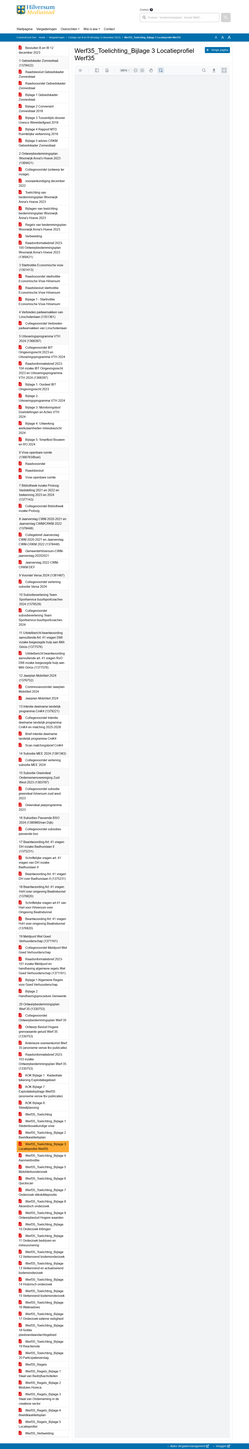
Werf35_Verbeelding (36, 1433)
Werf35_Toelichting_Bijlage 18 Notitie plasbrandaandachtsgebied (41, 1330)
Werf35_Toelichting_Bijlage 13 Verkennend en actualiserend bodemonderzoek (41, 1268)
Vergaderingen (46, 29)
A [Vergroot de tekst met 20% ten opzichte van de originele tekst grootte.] (222, 37)
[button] (226, 17)
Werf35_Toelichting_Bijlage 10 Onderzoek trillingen (41, 1227)
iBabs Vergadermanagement (189, 1446)
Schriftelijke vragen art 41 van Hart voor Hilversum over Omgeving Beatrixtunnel (42, 907)
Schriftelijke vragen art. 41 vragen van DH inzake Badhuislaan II (40, 862)
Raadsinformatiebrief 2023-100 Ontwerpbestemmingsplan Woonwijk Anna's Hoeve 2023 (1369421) (41, 250)
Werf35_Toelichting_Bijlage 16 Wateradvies (41, 1305)
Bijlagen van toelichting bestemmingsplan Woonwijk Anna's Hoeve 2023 (38, 213)
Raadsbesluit (31, 470)
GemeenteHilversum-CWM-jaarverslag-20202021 (41, 553)
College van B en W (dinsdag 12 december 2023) (94, 37)
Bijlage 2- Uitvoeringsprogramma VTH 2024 (42, 398)
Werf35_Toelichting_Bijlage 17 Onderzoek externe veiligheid (41, 1316)
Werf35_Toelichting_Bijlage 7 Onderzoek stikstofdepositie (42, 1192)
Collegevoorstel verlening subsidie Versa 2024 (40, 584)
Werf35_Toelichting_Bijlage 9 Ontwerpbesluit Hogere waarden (42, 1215)
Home (42, 37)
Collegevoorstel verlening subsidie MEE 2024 (40, 762)
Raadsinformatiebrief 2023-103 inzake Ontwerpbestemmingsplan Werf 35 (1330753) (42, 1061)
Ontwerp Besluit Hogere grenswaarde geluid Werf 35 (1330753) (38, 1031)
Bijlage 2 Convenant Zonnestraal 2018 (36, 109)
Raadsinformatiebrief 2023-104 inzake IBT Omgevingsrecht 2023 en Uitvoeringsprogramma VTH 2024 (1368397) (41, 370)
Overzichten (69, 29)
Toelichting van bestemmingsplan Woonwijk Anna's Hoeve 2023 (38, 197)
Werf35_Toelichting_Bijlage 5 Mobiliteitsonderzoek (42, 1169)
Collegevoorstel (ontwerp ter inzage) (41, 172)
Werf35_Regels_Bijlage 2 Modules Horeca (40, 1385)
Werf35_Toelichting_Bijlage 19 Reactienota (41, 1344)
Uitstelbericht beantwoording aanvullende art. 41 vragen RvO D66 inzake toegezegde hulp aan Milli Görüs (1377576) (42, 660)
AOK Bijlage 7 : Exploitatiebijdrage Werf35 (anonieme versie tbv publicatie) (41, 1091)
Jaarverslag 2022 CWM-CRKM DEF (39, 565)
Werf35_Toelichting (35, 1114)
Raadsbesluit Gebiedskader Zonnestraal (41, 74)
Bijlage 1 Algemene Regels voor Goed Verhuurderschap (41, 982)
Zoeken (144, 9)
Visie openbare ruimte (37, 477)
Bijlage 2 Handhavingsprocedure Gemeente (42, 994)
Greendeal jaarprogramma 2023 (40, 807)
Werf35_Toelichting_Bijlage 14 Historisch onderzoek (41, 1282)
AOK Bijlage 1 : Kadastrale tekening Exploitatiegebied (40, 1078)
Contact (109, 29)
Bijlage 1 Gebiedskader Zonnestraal (38, 97)
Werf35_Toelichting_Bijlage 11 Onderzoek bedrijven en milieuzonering (41, 1240)
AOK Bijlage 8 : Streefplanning (32, 1105)
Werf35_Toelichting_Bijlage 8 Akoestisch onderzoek (42, 1204)
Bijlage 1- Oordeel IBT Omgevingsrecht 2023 (37, 387)
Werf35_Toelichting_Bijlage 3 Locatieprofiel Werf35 (42, 1146)
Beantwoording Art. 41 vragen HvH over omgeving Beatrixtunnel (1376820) (42, 923)
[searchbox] (179, 17)
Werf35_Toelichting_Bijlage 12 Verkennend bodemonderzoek (42, 1254)
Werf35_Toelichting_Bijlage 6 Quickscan (42, 1181)
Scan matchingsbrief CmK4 (41, 745)
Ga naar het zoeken (0, 2)
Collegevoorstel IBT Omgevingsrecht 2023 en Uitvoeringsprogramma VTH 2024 (42, 352)
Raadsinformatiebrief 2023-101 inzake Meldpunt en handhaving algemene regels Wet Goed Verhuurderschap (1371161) (42, 966)
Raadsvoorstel (32, 463)
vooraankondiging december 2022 (42, 183)
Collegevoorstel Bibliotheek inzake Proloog (41, 508)
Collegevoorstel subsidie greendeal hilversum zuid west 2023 (40, 793)
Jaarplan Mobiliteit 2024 (38, 698)
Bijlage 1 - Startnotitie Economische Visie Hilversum (39, 302)
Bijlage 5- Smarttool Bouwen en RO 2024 (42, 442)
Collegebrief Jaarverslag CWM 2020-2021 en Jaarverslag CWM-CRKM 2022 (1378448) (41, 539)
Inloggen (222, 1446)
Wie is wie (90, 29)
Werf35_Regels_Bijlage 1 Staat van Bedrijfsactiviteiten (40, 1374)
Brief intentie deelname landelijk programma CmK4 (38, 736)
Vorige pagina (217, 50)
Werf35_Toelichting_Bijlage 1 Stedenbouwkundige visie (42, 1124)
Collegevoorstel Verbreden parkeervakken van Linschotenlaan (43, 326)
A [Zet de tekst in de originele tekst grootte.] (216, 37)
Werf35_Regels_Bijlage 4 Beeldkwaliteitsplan (40, 1413)
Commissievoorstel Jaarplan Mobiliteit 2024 (42, 689)
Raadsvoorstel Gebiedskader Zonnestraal (42, 86)
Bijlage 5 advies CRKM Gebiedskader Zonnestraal (38, 143)
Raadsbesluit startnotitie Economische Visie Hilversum (39, 290)
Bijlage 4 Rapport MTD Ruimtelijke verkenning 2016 (38, 132)
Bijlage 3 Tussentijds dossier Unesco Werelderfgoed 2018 (42, 120)
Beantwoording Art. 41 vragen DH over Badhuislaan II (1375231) (42, 876)
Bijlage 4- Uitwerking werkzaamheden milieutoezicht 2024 (40, 428)
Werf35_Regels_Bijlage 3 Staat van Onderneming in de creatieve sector (40, 1399)
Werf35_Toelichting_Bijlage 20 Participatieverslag (41, 1355)
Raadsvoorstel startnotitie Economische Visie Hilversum (39, 279)
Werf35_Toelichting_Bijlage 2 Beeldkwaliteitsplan (42, 1135)
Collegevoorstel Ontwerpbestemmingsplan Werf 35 (42, 1018)
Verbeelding (30, 236)
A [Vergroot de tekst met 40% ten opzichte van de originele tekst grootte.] (229, 37)
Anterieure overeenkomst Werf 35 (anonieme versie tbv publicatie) (43, 1045)
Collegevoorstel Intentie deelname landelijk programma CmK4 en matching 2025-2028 (40, 722)
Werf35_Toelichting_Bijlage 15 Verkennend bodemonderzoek (42, 1293)
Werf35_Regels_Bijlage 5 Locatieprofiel (40, 1424)
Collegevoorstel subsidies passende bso (40, 831)
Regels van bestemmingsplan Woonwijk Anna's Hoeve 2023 (42, 227)
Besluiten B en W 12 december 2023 (36, 50)
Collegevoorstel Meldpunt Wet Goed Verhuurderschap (43, 950)
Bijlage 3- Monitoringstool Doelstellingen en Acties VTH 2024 (39, 412)
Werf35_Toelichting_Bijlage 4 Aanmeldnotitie (42, 1158)
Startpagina (24, 29)
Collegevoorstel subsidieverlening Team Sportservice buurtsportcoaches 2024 (40, 617)
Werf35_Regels (33, 1364)
